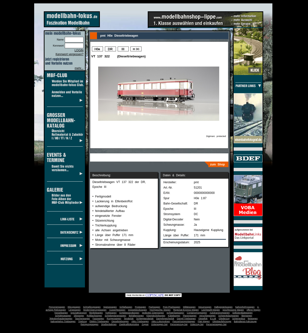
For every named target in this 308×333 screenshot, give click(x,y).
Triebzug (82, 321)
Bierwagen (247, 315)
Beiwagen (253, 318)
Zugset (145, 324)
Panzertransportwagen (184, 321)
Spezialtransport (79, 313)
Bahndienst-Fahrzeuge (245, 321)
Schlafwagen (125, 307)
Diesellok (203, 318)
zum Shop (217, 164)
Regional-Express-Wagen (186, 310)
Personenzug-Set (178, 324)
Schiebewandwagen (129, 313)
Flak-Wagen (204, 321)
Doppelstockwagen (137, 310)
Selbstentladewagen (242, 313)
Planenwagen (190, 315)
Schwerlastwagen (175, 313)
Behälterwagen (136, 315)
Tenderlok (129, 318)
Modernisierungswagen (94, 310)
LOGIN (79, 50)
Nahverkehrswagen (245, 307)
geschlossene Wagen (233, 310)
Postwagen (140, 307)
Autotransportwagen (220, 313)
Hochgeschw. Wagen (160, 310)
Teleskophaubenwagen (60, 318)
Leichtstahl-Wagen (210, 310)
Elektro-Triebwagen (99, 321)
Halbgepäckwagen (223, 307)
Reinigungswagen (89, 324)
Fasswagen (98, 318)
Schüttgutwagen (63, 315)
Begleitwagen (96, 313)
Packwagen (154, 307)
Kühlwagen (110, 313)
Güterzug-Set (196, 324)
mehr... (79, 68)
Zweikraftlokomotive (129, 324)
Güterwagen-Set (159, 324)
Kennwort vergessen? (69, 54)
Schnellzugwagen (92, 307)
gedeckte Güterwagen (153, 313)
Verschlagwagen (207, 315)
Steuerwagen (205, 307)
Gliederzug (224, 318)
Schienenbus (238, 318)
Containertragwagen (197, 313)
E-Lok (213, 318)
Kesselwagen (61, 313)
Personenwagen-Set (216, 324)
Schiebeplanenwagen (115, 315)
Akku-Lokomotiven (160, 321)
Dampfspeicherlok (165, 318)
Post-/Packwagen (171, 307)
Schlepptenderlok (145, 318)
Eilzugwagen (74, 307)
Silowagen (79, 315)
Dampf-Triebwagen (186, 318)
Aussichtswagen (117, 310)
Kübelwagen (174, 315)
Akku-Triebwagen (140, 321)
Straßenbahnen (108, 324)
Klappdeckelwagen (155, 315)
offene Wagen (254, 310)
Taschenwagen (82, 318)
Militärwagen (189, 307)
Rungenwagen (114, 318)
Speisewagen (110, 307)
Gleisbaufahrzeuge (221, 321)
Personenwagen (57, 307)
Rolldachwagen (94, 315)
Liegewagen (75, 310)
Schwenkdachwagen (228, 315)
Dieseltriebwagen (120, 321)
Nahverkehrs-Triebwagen (63, 321)
